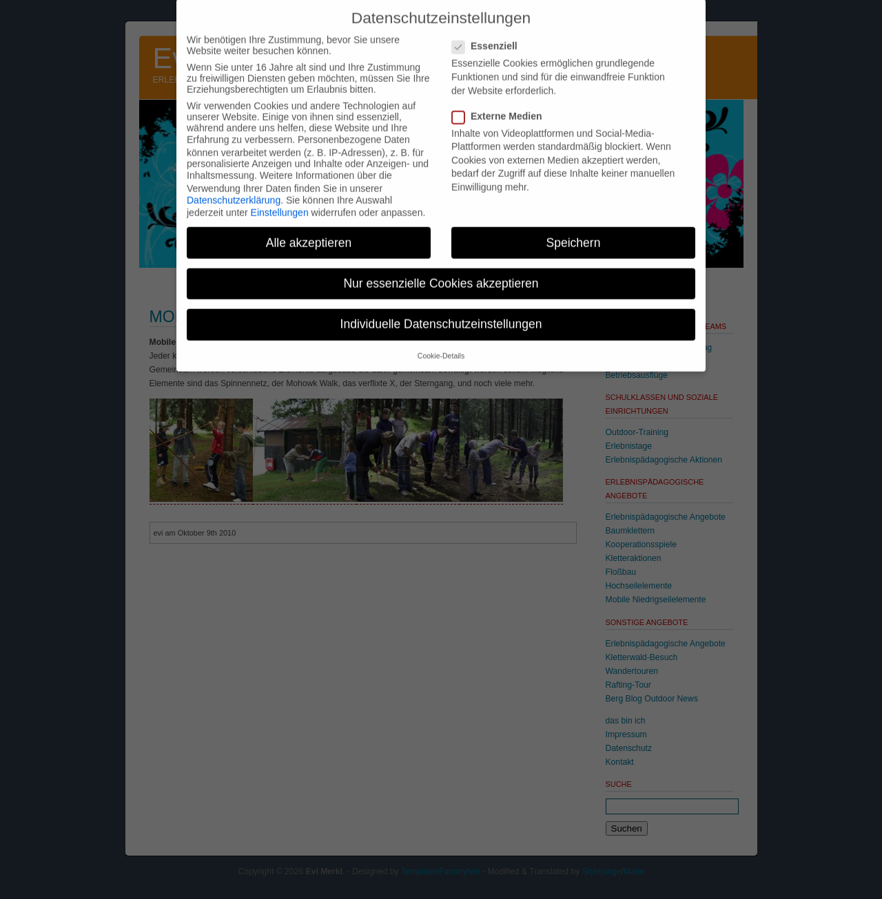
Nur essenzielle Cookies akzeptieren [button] (440, 271)
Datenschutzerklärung (233, 187)
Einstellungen (280, 201)
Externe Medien (502, 103)
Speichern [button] (573, 230)
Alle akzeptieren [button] (309, 230)
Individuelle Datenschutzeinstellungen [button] (441, 312)
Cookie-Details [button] (441, 344)
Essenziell (490, 34)
